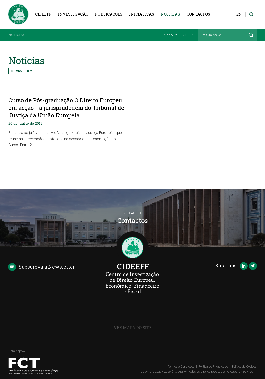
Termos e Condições (181, 366)
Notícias (170, 13)
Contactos (198, 13)
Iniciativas (141, 13)
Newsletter (41, 267)
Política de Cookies (244, 366)
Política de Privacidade (213, 366)
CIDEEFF (43, 13)
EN (238, 14)
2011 (31, 71)
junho (16, 71)
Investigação (73, 13)
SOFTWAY (249, 371)
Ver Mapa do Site (133, 327)
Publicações (108, 13)
